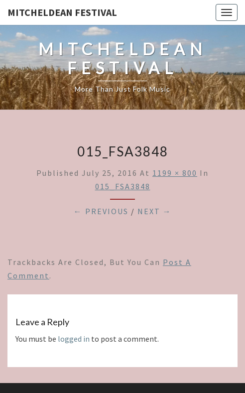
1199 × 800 (174, 173)
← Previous (101, 211)
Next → (154, 211)
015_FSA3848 (122, 186)
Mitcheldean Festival (62, 12)
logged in (74, 339)
